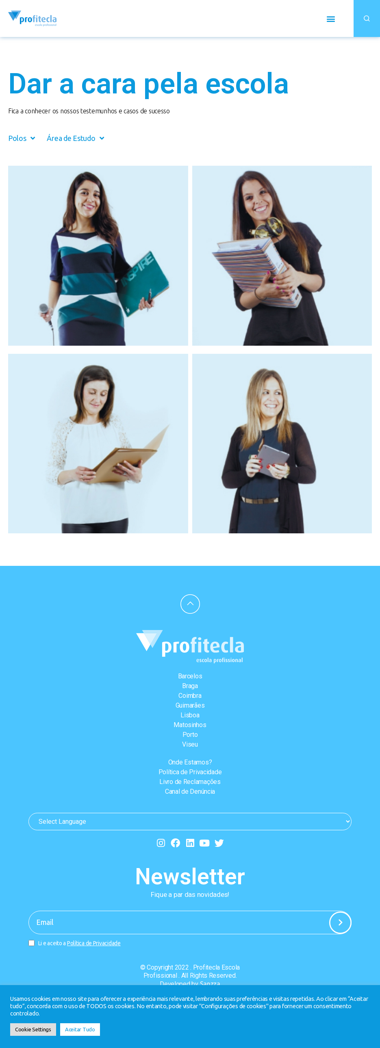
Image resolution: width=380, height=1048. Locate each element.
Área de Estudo (75, 138)
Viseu (190, 744)
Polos (21, 138)
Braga (190, 686)
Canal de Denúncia (190, 791)
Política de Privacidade (190, 772)
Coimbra (189, 695)
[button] (330, 18)
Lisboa (189, 715)
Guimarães (190, 705)
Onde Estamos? (190, 762)
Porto (190, 734)
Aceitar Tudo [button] (80, 1029)
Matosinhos (190, 725)
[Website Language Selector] (190, 821)
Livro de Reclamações (190, 782)
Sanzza (210, 983)
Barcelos (190, 676)
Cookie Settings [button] (33, 1029)
